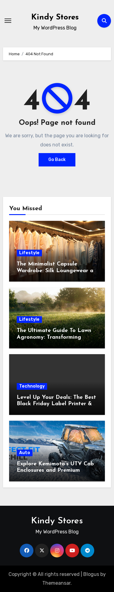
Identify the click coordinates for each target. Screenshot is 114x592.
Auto (24, 452)
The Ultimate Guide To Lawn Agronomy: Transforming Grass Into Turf (54, 337)
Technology (32, 386)
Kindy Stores (55, 17)
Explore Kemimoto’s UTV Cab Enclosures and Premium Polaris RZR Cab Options (55, 470)
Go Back (57, 159)
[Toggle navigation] (8, 20)
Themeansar (56, 583)
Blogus (91, 574)
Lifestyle (29, 252)
